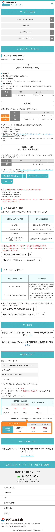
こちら (29, 335)
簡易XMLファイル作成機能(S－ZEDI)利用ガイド (21, 314)
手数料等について (25, 32)
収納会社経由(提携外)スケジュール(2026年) (19, 260)
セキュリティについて (26, 38)
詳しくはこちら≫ (27, 456)
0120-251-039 (30, 476)
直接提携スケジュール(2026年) (14, 254)
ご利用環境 (25, 26)
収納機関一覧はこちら (11, 176)
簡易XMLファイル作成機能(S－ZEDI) (17, 309)
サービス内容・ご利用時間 (25, 19)
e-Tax (5, 181)
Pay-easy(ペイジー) (35, 176)
